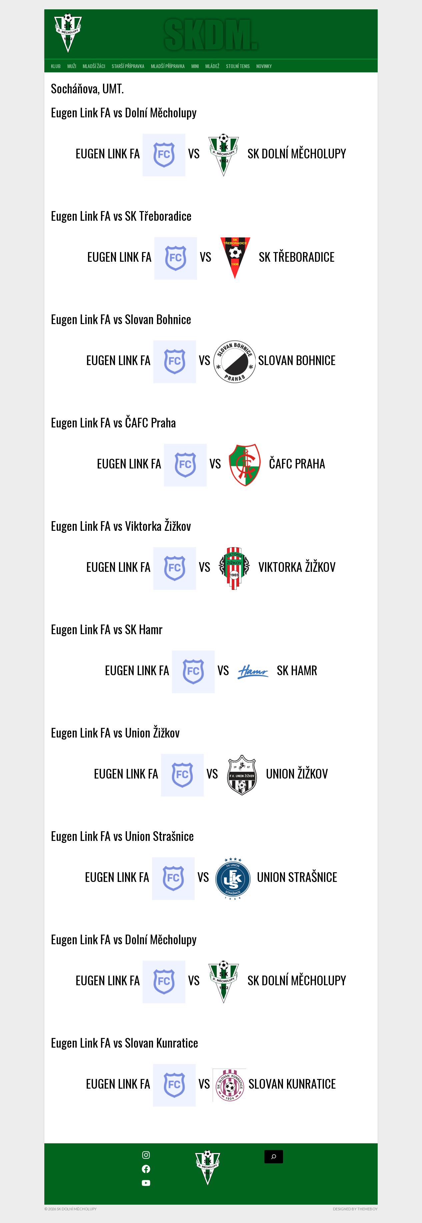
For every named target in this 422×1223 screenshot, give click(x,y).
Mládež (212, 65)
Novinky (264, 65)
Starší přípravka (128, 65)
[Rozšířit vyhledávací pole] (273, 1156)
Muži (71, 65)
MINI (195, 65)
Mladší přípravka (168, 65)
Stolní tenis (238, 65)
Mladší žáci (94, 65)
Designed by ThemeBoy (355, 1209)
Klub (56, 65)
